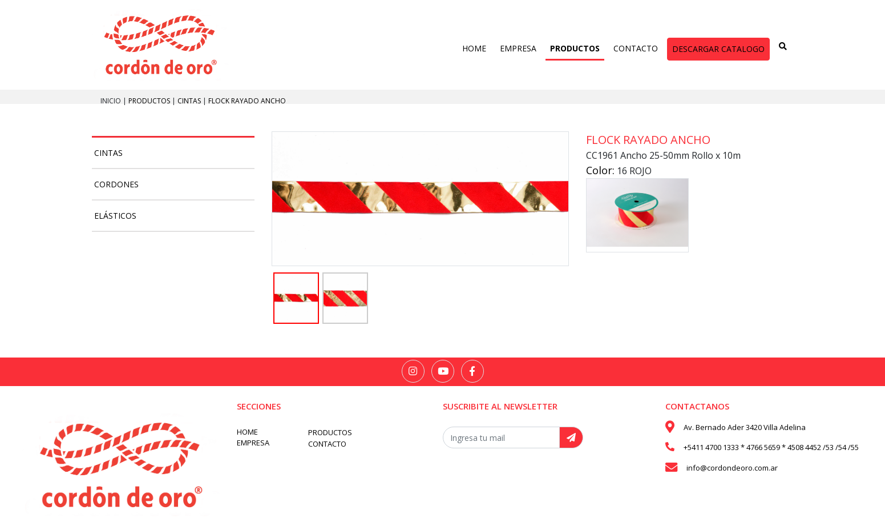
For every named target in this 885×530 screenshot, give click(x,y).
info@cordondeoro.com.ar (732, 468)
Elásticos (115, 215)
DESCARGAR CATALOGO (718, 48)
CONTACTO (635, 48)
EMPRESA (518, 48)
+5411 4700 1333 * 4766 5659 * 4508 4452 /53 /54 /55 (771, 447)
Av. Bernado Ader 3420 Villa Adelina (745, 427)
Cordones (116, 184)
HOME (474, 48)
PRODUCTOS (575, 48)
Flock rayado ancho (247, 101)
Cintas (190, 101)
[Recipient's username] (501, 437)
